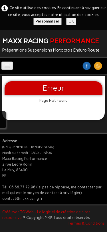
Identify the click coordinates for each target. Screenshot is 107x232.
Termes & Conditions (86, 223)
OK (71, 21)
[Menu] (7, 66)
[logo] (53, 44)
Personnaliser (47, 21)
